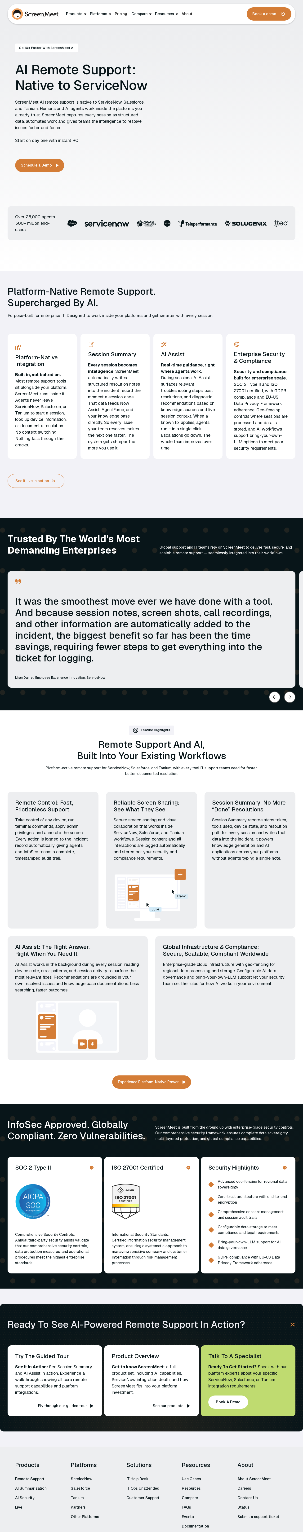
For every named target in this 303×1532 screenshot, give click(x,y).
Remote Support (30, 1478)
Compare (139, 14)
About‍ (187, 13)
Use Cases (191, 1478)
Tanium (77, 1497)
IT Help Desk (137, 1478)
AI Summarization (31, 1488)
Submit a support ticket (258, 1516)
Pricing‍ (121, 13)
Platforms (98, 14)
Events (188, 1516)
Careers (244, 1488)
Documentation (195, 1526)
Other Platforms (85, 1516)
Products (74, 14)
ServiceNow (81, 1478)
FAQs (186, 1507)
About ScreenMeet (254, 1478)
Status (243, 1507)
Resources (164, 14)
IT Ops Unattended (142, 1488)
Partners (78, 1507)
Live (18, 1507)
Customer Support (143, 1497)
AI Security (25, 1497)
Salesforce (80, 1488)
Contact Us (247, 1497)
